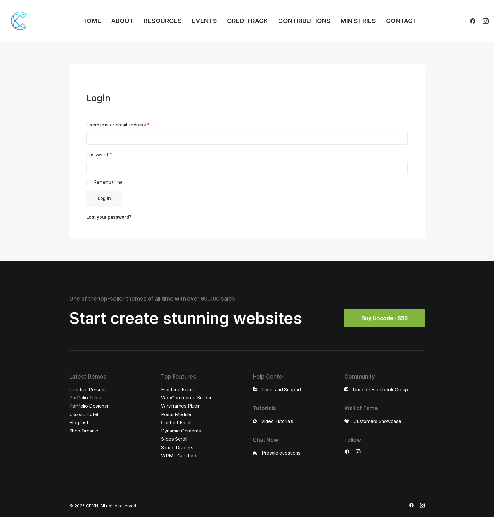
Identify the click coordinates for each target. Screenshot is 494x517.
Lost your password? (108, 217)
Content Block (176, 423)
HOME (91, 21)
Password (99, 154)
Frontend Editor (177, 389)
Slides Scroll (174, 439)
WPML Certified (178, 456)
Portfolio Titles (85, 398)
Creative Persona (88, 389)
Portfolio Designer (89, 406)
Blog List (78, 423)
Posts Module (176, 414)
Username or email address (118, 125)
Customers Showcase (377, 421)
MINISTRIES (358, 21)
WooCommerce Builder (186, 398)
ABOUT (122, 21)
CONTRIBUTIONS (304, 21)
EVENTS (204, 21)
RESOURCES (163, 21)
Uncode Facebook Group (380, 389)
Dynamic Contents (181, 431)
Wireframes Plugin (181, 406)
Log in (104, 198)
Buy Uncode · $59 (384, 318)
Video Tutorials (277, 421)
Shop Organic (83, 431)
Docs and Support (281, 389)
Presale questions (281, 453)
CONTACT (401, 21)
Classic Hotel (83, 414)
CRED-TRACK (247, 21)
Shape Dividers (177, 447)
